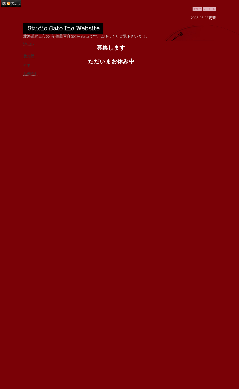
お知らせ (30, 73)
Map (26, 65)
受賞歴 (29, 56)
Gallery (29, 43)
